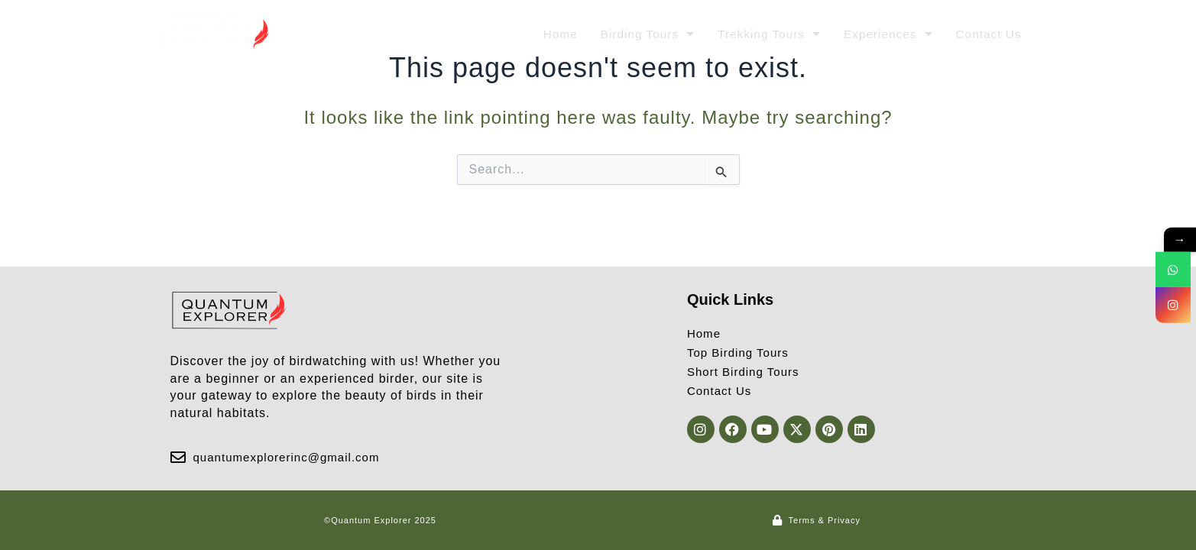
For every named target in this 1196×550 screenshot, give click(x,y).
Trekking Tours (762, 34)
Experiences (884, 34)
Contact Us (987, 34)
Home (548, 34)
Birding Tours (637, 34)
